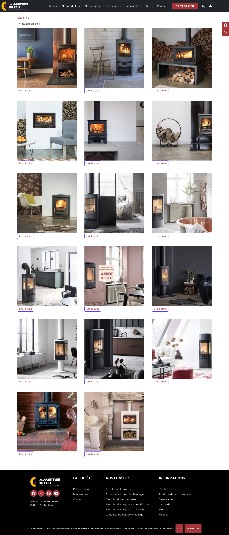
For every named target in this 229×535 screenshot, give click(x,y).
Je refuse (193, 528)
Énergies (114, 6)
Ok (179, 528)
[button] (203, 6)
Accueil (53, 6)
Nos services (94, 6)
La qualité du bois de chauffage (124, 514)
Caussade (164, 504)
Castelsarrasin (167, 499)
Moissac (163, 514)
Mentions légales (169, 489)
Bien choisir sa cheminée (121, 499)
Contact (161, 6)
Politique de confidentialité (175, 494)
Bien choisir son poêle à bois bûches (127, 504)
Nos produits (71, 6)
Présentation (133, 6)
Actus (148, 6)
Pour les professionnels (119, 489)
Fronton (164, 509)
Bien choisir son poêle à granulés (125, 509)
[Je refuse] (225, 528)
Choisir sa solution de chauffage (125, 494)
